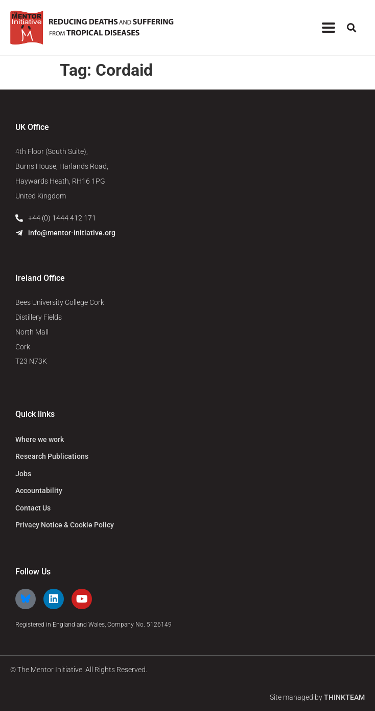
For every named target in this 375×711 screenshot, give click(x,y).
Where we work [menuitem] (39, 439)
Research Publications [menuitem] (51, 456)
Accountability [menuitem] (38, 490)
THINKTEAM (344, 697)
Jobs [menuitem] (23, 474)
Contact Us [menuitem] (33, 508)
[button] (351, 27)
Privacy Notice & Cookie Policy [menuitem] (64, 525)
